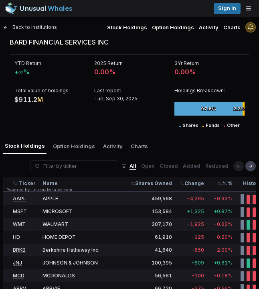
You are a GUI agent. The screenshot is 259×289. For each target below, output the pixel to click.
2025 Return (108, 63)
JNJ (17, 263)
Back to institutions (30, 27)
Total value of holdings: (42, 91)
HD (16, 237)
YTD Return (27, 63)
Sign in (227, 8)
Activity (209, 27)
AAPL (19, 198)
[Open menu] (250, 8)
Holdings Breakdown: (199, 91)
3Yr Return (186, 63)
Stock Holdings (127, 27)
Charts (232, 27)
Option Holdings (173, 27)
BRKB (19, 250)
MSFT (20, 211)
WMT (19, 224)
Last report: (107, 91)
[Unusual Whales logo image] (38, 8)
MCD (18, 276)
